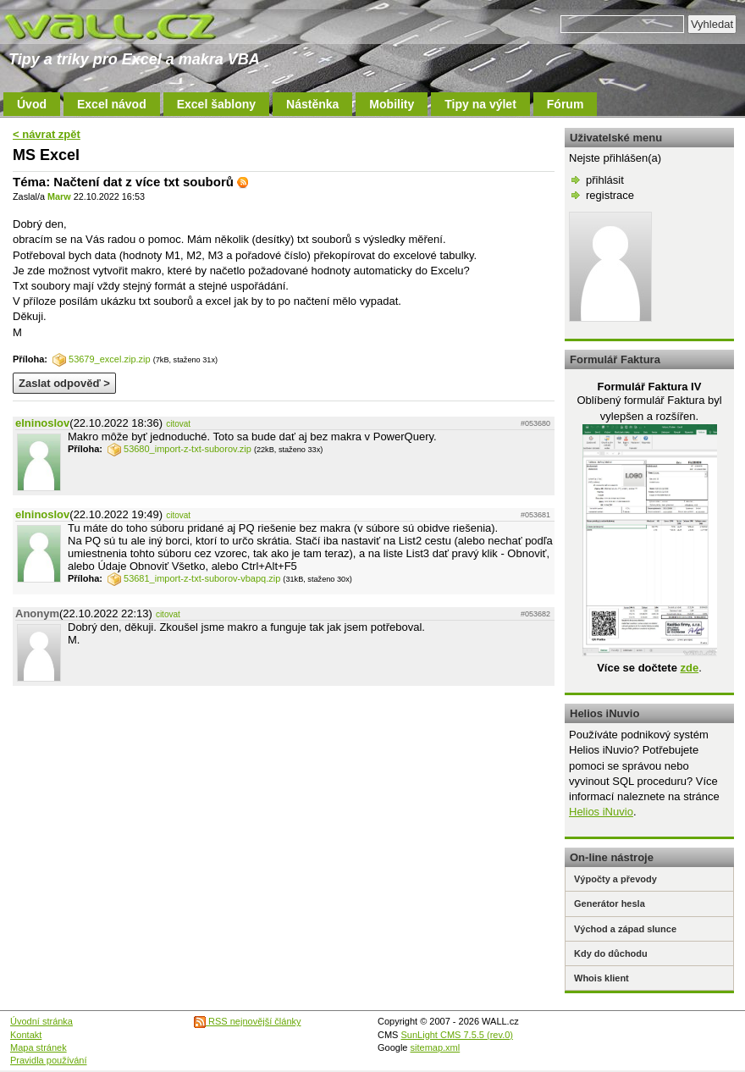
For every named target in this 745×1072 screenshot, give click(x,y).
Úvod (32, 104)
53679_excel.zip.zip (101, 359)
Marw (59, 196)
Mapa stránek (38, 1047)
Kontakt (25, 1035)
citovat (178, 423)
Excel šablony (216, 104)
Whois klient (601, 978)
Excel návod (111, 104)
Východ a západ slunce (625, 929)
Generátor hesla (609, 903)
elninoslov (42, 423)
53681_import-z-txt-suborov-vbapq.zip (194, 578)
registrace (610, 195)
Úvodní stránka (41, 1021)
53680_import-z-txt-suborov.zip (179, 449)
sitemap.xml (436, 1047)
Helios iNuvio (601, 811)
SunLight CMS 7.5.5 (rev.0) (457, 1035)
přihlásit (605, 180)
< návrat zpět (46, 134)
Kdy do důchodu (611, 953)
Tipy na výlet (480, 104)
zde (689, 667)
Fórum (565, 104)
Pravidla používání (48, 1060)
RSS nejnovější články (247, 1021)
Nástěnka (312, 104)
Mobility (391, 104)
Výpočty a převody (615, 879)
